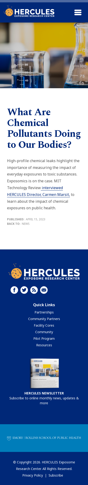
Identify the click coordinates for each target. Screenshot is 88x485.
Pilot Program (44, 338)
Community (44, 332)
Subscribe (56, 475)
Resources (44, 345)
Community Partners (44, 319)
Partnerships (44, 312)
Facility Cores (44, 325)
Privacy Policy (32, 475)
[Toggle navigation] (77, 12)
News (26, 224)
